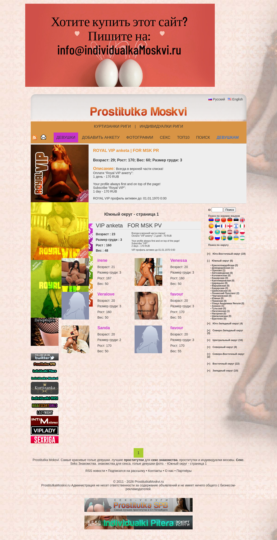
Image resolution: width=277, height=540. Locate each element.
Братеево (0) (219, 318)
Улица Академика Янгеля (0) (228, 303)
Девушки (65, 137)
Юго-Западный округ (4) (227, 323)
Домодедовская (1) (223, 268)
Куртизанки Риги (112, 126)
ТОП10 (183, 137)
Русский (219, 99)
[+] (208, 253)
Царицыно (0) (220, 283)
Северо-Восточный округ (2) (226, 355)
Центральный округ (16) (227, 340)
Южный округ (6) (222, 260)
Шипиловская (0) (221, 316)
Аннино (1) (218, 306)
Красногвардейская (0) (225, 265)
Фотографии (139, 137)
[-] (208, 260)
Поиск (203, 137)
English (237, 99)
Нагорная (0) (219, 313)
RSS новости (95, 471)
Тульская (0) (219, 308)
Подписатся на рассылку (126, 471)
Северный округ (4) (224, 347)
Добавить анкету (101, 137)
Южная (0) (218, 298)
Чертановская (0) (221, 296)
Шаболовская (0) (221, 291)
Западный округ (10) (225, 370)
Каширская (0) (220, 278)
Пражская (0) (219, 301)
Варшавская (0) (221, 285)
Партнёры (183, 471)
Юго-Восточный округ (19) (229, 253)
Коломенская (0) (221, 275)
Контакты (155, 471)
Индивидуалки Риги (161, 126)
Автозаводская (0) (222, 273)
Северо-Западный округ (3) (225, 332)
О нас (169, 471)
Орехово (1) (218, 270)
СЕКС (165, 137)
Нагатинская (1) (221, 311)
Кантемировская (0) (223, 280)
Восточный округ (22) (226, 363)
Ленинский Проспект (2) (225, 293)
